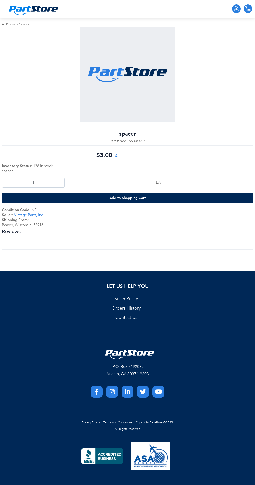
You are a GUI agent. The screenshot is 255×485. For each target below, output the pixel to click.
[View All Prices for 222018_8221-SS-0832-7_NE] (116, 156)
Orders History (126, 308)
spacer (24, 24)
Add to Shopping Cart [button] (127, 198)
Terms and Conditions (117, 422)
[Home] (33, 10)
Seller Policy (126, 299)
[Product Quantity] (33, 183)
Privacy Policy (91, 422)
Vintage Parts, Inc (28, 214)
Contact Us (126, 317)
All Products (10, 24)
